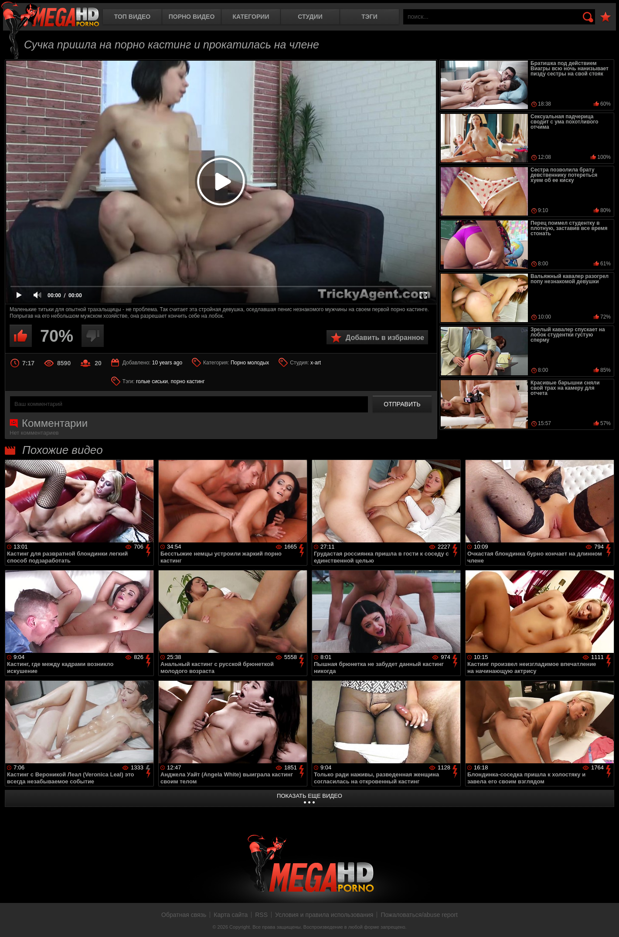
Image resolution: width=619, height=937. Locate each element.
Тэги (369, 16)
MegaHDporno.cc (50, 15)
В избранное (605, 17)
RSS (261, 914)
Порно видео (192, 16)
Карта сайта (231, 914)
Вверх (606, 920)
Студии (310, 16)
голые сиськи (152, 381)
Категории (251, 16)
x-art (315, 363)
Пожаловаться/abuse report (419, 914)
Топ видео (132, 16)
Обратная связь (183, 914)
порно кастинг (188, 381)
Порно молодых (250, 363)
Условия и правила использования (324, 914)
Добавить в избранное (385, 337)
